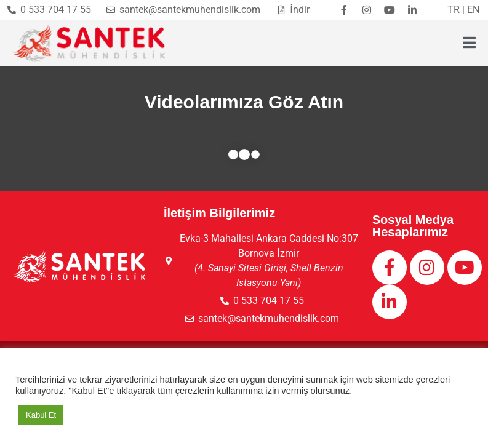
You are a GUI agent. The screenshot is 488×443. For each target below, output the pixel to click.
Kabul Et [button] (41, 415)
